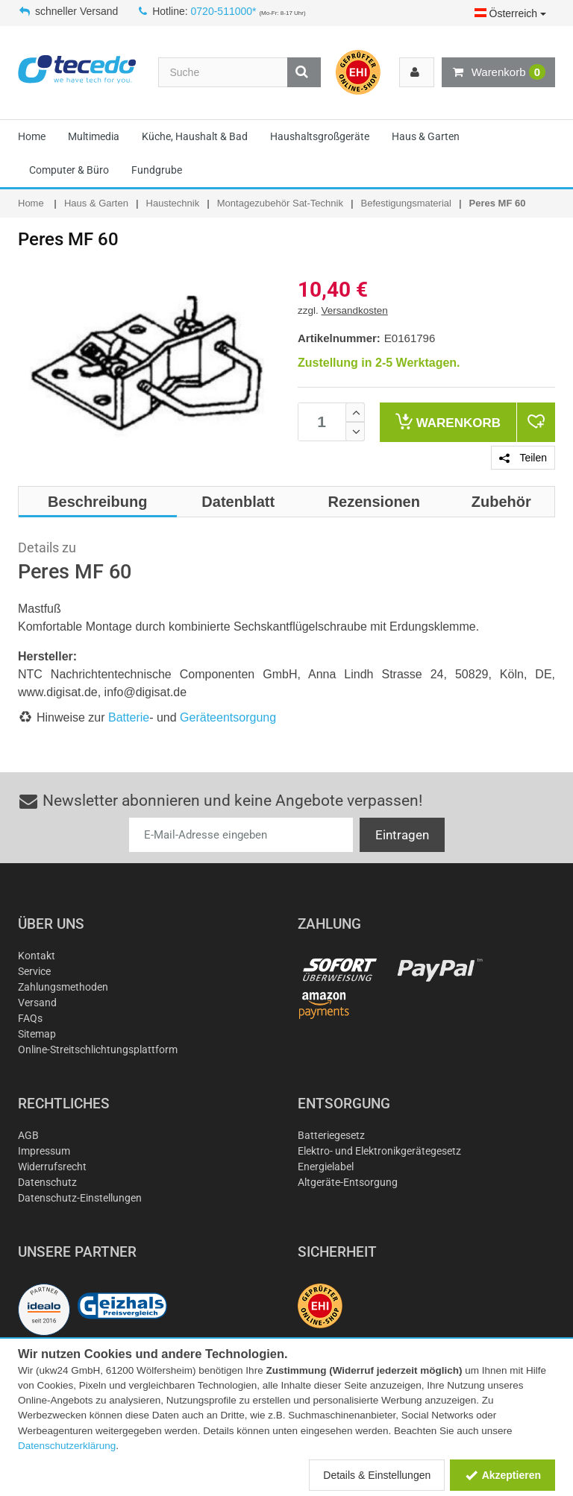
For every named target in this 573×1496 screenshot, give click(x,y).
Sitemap (37, 1034)
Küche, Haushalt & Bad (195, 136)
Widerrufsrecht (52, 1167)
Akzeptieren (502, 1475)
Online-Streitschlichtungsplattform (98, 1049)
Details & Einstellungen (376, 1475)
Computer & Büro (69, 170)
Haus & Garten (426, 136)
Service (34, 971)
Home (32, 136)
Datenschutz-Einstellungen (80, 1198)
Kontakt (36, 956)
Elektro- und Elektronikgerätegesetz (379, 1151)
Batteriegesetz (331, 1135)
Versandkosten (355, 310)
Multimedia (93, 136)
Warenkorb (498, 72)
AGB (28, 1135)
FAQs (30, 1018)
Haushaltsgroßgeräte (319, 136)
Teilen (523, 458)
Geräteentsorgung (228, 717)
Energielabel (326, 1167)
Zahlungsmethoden (63, 987)
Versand (37, 1003)
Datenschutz (47, 1182)
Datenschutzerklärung (67, 1445)
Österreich (510, 13)
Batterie (128, 717)
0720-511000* (224, 11)
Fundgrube (156, 170)
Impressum (44, 1151)
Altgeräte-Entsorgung (348, 1182)
